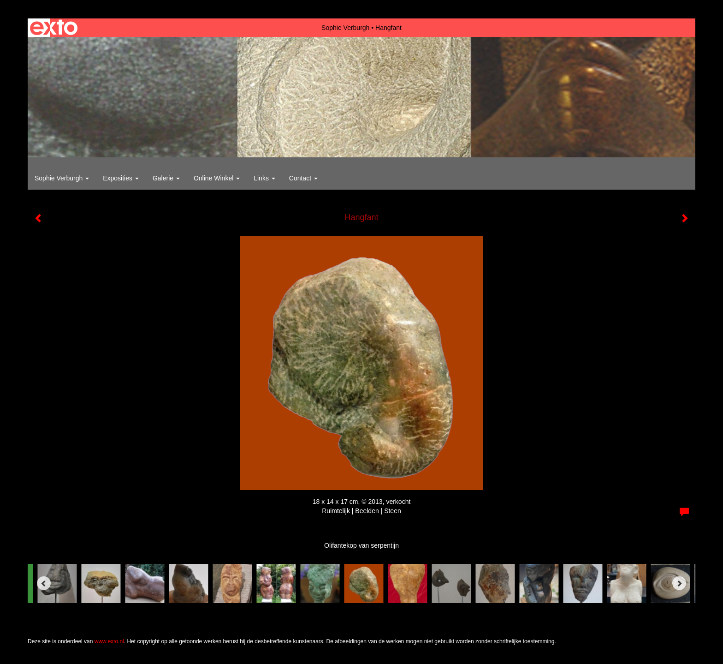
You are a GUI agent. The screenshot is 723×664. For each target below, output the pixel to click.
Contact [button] (303, 178)
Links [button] (264, 178)
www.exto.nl (109, 641)
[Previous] (44, 583)
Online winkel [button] (217, 178)
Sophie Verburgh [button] (62, 178)
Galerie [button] (166, 178)
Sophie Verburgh (345, 27)
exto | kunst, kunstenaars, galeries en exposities (54, 27)
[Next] (679, 583)
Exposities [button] (121, 178)
